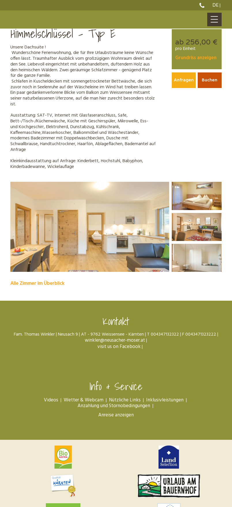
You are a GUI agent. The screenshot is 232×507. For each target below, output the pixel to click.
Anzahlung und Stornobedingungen (114, 408)
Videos (51, 402)
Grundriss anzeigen (195, 58)
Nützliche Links (125, 402)
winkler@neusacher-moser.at (115, 343)
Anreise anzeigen (116, 417)
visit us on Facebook (118, 349)
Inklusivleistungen (165, 402)
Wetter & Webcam (83, 402)
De (215, 5)
